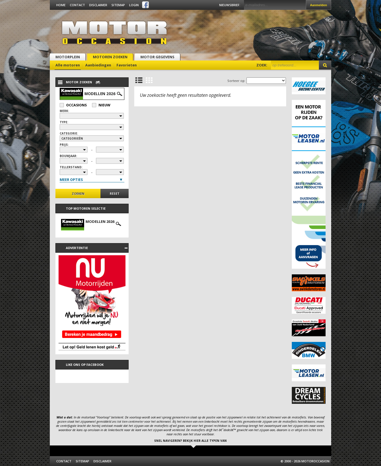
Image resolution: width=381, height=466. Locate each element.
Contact (77, 5)
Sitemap (118, 5)
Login (134, 5)
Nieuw (101, 105)
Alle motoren (67, 65)
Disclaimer (98, 5)
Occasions (73, 105)
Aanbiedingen (98, 65)
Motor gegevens (157, 56)
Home (61, 5)
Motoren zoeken (110, 56)
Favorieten (126, 65)
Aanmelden (318, 5)
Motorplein (67, 56)
